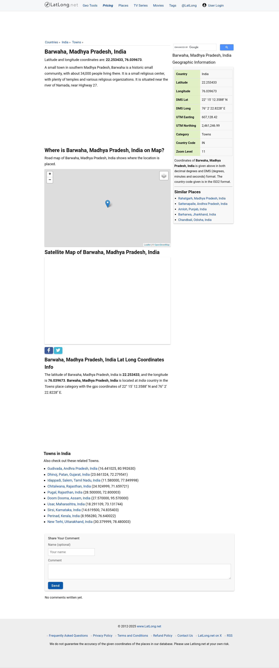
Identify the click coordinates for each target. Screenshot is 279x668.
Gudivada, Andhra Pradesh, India (72, 468)
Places (123, 5)
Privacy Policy (102, 635)
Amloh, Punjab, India (192, 209)
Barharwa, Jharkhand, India (197, 214)
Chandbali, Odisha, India (195, 220)
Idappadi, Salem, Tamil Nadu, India (74, 480)
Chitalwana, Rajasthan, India (69, 486)
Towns (76, 42)
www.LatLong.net (149, 626)
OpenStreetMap (162, 245)
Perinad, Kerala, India (63, 516)
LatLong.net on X (210, 635)
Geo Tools (90, 5)
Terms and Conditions (132, 635)
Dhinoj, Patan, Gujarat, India (68, 474)
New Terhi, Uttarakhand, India (70, 522)
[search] (194, 47)
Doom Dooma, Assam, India (68, 498)
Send (55, 586)
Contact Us (185, 635)
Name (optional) (59, 545)
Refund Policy (162, 635)
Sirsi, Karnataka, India (64, 510)
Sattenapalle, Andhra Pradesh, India (202, 204)
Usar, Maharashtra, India (66, 504)
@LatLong (189, 5)
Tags (172, 5)
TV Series (141, 5)
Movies (158, 5)
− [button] (50, 180)
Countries (51, 42)
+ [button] (50, 174)
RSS (229, 635)
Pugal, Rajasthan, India (65, 492)
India (65, 42)
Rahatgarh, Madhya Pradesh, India (202, 198)
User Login (213, 5)
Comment (55, 560)
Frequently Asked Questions (68, 635)
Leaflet (147, 245)
